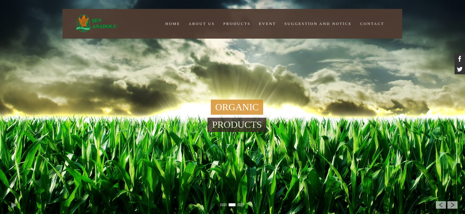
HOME (172, 23)
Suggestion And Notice (318, 23)
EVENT (267, 23)
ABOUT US (201, 23)
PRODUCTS (237, 23)
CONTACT (372, 23)
